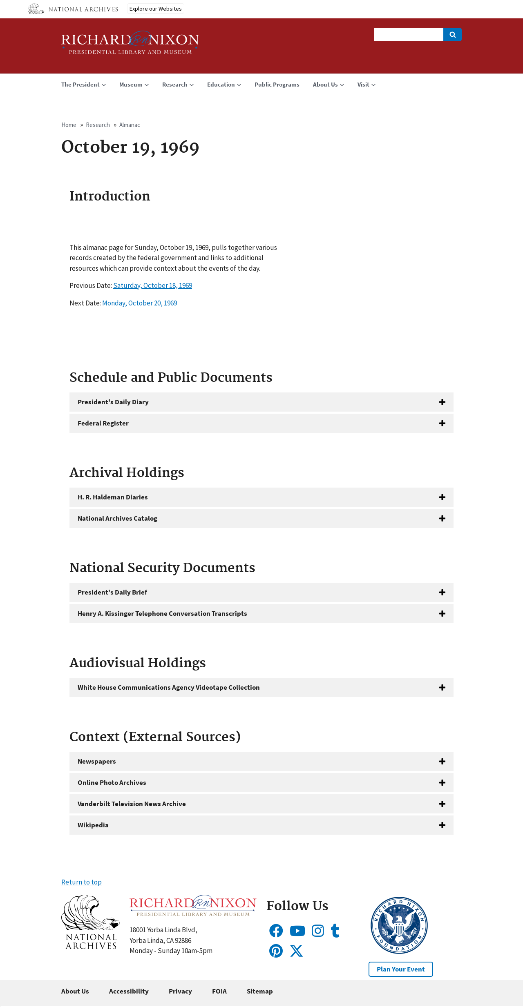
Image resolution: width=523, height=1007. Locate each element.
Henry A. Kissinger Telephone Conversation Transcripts (162, 613)
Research (98, 125)
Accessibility (129, 991)
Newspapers (97, 761)
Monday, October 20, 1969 (139, 303)
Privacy (180, 991)
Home (68, 125)
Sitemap (260, 991)
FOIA (219, 991)
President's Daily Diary (113, 401)
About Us (75, 991)
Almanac (129, 125)
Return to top (81, 882)
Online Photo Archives (112, 782)
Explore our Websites (156, 8)
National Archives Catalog (117, 518)
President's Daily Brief (112, 592)
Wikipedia (93, 824)
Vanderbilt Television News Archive (132, 803)
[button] (90, 946)
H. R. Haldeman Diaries (113, 496)
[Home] (130, 46)
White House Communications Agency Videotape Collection (169, 687)
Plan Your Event (401, 969)
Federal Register (103, 423)
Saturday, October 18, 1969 (152, 285)
